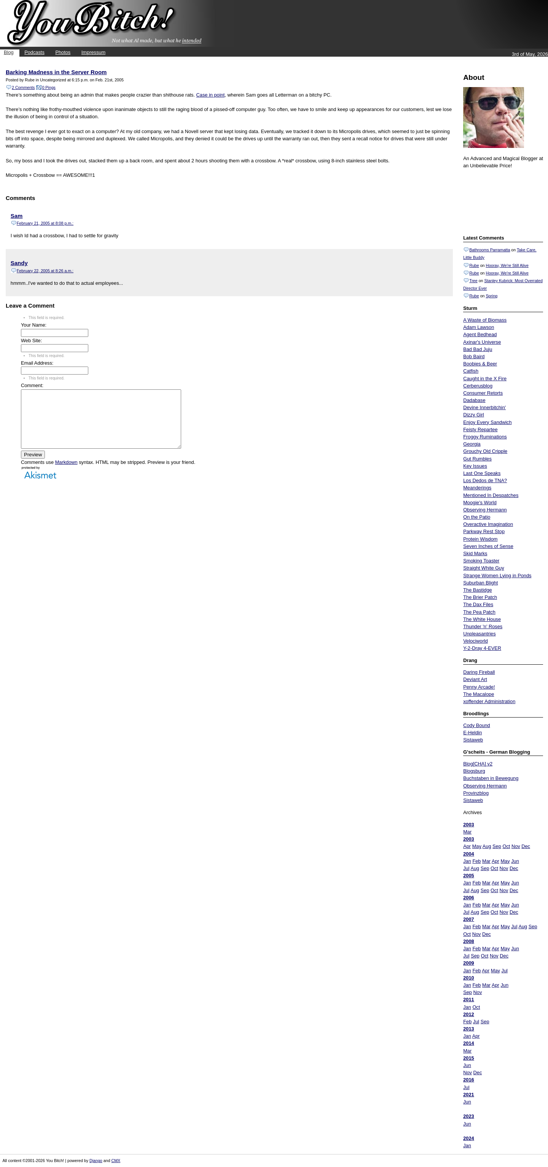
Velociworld (475, 641)
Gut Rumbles (477, 459)
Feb (476, 861)
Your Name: (33, 325)
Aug (487, 846)
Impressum (93, 52)
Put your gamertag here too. (502, 200)
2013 (468, 1029)
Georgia (472, 444)
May (476, 846)
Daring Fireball (479, 672)
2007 (468, 919)
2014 (468, 1043)
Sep (496, 846)
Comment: (32, 385)
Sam (17, 216)
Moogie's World (480, 502)
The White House (482, 619)
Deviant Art (475, 679)
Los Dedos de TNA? (485, 480)
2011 (468, 999)
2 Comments (23, 87)
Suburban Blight (480, 583)
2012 (468, 1014)
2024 (468, 1138)
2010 (468, 978)
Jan (467, 861)
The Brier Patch (480, 597)
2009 (468, 963)
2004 (468, 854)
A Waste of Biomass (485, 320)
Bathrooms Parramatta (489, 250)
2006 (468, 897)
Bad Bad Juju (477, 349)
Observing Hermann (485, 510)
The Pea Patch (479, 612)
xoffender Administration (489, 701)
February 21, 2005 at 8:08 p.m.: (45, 223)
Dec (525, 846)
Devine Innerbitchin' (484, 407)
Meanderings (477, 488)
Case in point (210, 95)
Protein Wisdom (480, 539)
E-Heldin (472, 732)
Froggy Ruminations (485, 437)
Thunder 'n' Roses (482, 626)
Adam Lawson (478, 327)
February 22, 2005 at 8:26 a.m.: (45, 270)
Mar (467, 832)
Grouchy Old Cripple (485, 451)
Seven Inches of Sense (488, 546)
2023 (468, 1116)
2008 (468, 941)
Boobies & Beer (480, 364)
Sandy (19, 263)
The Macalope (478, 694)
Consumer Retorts (483, 393)
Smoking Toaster (481, 561)
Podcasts (34, 52)
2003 (468, 824)
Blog (9, 52)
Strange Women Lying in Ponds (497, 575)
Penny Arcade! (479, 687)
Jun (515, 861)
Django (95, 1160)
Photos (62, 52)
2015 (468, 1058)
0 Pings (49, 87)
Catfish (470, 371)
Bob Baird (473, 356)
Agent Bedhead (480, 334)
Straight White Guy (483, 568)
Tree (473, 280)
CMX (116, 1160)
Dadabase (474, 400)
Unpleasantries (479, 634)
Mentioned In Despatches (490, 495)
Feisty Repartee (480, 429)
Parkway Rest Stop (484, 531)
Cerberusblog (477, 386)
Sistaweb (473, 740)
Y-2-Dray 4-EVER (482, 648)
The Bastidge (477, 590)
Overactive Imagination (488, 524)
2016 (468, 1080)
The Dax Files (478, 604)
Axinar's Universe (482, 342)
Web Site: (31, 340)
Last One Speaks (481, 473)
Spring (491, 296)
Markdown (66, 473)
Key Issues (475, 466)
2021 (468, 1094)
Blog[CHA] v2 (477, 764)
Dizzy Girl (473, 415)
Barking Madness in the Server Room (56, 72)
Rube (474, 265)
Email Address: (37, 363)
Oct (506, 846)
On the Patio (476, 517)
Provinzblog (476, 793)
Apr (467, 846)
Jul (466, 868)
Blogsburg (474, 771)
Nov (515, 846)
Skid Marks (475, 553)
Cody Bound (476, 725)
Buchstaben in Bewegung (490, 778)
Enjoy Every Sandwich (487, 422)
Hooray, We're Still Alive (507, 265)
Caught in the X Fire (485, 378)
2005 (468, 875)
